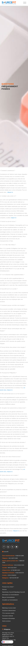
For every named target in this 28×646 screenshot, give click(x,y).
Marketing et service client (9, 608)
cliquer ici (13, 217)
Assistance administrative (9, 610)
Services (4, 589)
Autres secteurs (6, 621)
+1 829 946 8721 (19, 572)
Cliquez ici (16, 530)
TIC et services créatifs (8, 613)
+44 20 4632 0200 (19, 565)
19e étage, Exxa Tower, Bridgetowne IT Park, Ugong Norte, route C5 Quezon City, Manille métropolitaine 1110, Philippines (9, 637)
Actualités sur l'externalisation (10, 600)
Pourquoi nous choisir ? (8, 586)
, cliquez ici (10, 192)
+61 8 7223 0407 (12, 567)
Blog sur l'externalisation (8, 597)
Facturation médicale (7, 615)
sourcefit (5, 551)
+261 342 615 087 (14, 577)
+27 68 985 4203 (15, 570)
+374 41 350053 (11, 575)
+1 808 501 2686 (19, 555)
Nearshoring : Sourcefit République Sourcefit (13, 592)
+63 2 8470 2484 (13, 558)
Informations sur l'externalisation (10, 594)
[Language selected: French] (7, 641)
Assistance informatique (8, 618)
